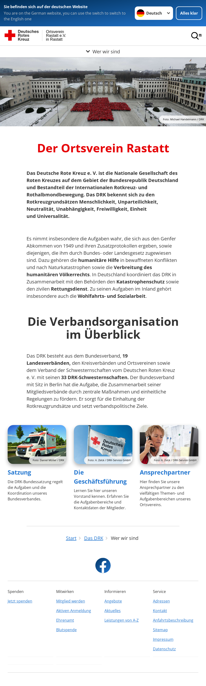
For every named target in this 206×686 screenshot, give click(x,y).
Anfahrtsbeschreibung (173, 620)
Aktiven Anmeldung (73, 610)
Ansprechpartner (165, 472)
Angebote (113, 601)
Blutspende (66, 629)
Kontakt (160, 610)
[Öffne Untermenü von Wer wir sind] (103, 51)
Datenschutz (164, 649)
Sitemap (160, 629)
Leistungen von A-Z (121, 620)
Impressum (163, 639)
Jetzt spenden (20, 601)
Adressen (161, 601)
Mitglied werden (70, 601)
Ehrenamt (65, 620)
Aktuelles (112, 610)
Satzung (19, 472)
